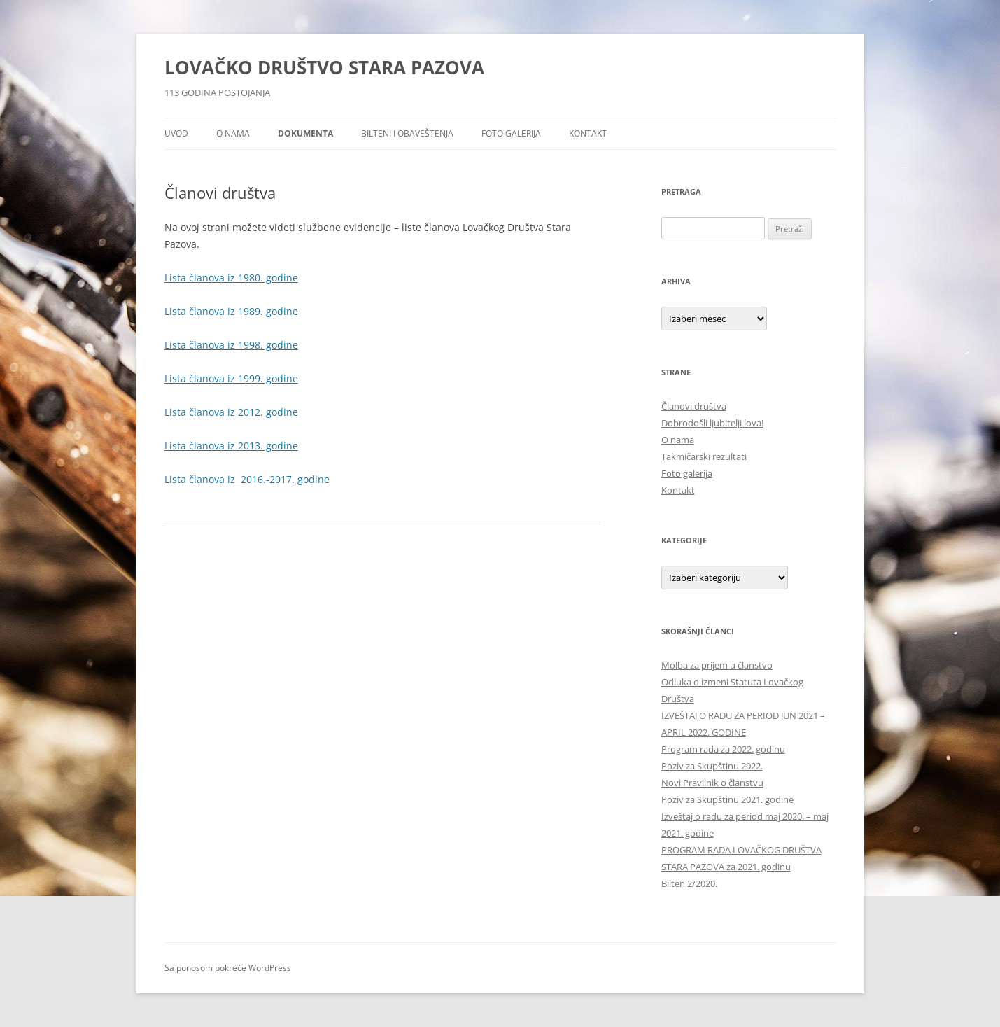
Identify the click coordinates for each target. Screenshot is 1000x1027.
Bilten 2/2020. (689, 883)
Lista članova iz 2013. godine (231, 445)
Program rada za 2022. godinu (723, 749)
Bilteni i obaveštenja (407, 133)
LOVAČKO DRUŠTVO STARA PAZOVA (324, 67)
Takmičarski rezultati (704, 456)
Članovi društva (693, 406)
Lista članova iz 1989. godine (231, 311)
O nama (233, 133)
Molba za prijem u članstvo (717, 665)
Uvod (176, 133)
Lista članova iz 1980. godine (231, 277)
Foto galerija (511, 133)
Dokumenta (305, 133)
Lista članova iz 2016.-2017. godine (247, 479)
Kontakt (588, 133)
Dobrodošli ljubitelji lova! (712, 423)
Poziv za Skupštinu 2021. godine (727, 799)
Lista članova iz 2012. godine (231, 412)
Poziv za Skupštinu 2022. (712, 766)
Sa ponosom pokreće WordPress (227, 968)
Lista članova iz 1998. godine (231, 344)
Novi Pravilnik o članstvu (712, 782)
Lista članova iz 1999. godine (231, 378)
